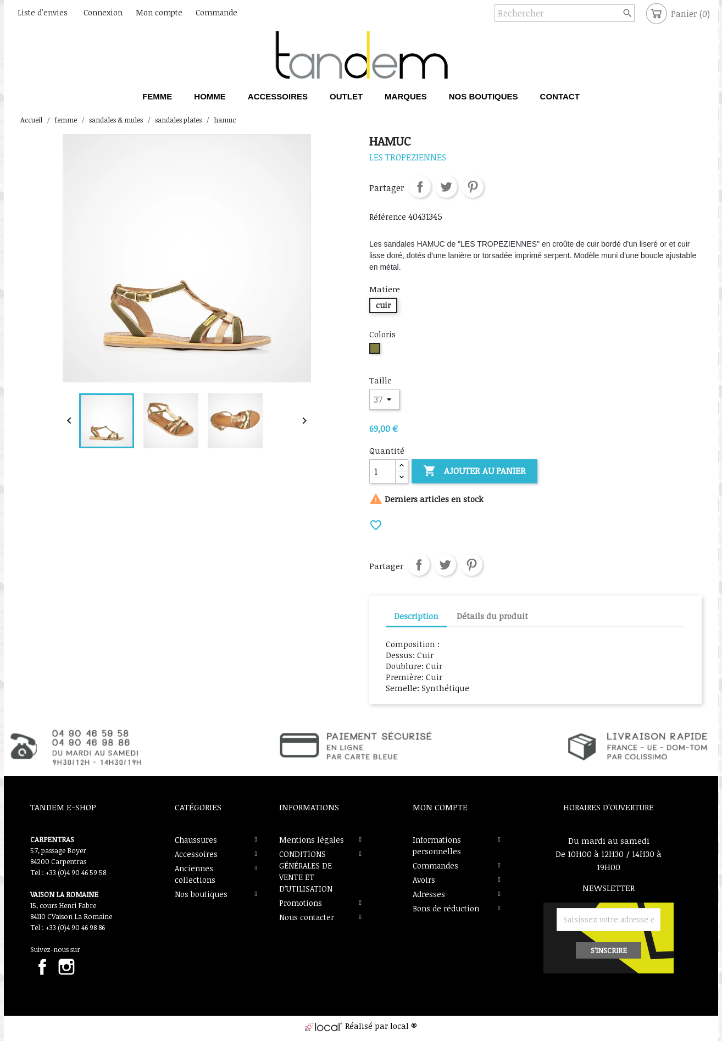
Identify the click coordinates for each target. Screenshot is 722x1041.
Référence (387, 216)
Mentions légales (311, 839)
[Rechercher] (565, 13)
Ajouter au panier (474, 471)
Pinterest (473, 187)
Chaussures (196, 839)
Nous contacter (306, 917)
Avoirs (424, 880)
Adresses (429, 894)
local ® (403, 1025)
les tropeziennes (407, 157)
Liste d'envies (43, 12)
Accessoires (196, 854)
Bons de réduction (446, 908)
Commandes (435, 865)
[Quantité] (382, 471)
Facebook (42, 967)
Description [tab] (416, 615)
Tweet (446, 187)
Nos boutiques (201, 894)
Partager (420, 187)
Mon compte (440, 806)
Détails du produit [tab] (492, 615)
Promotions (300, 903)
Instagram (66, 967)
